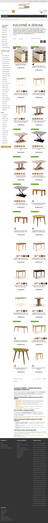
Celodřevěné (6, 59)
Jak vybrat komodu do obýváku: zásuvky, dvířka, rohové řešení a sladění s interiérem (40, 488)
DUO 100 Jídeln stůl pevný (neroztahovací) (39, 108)
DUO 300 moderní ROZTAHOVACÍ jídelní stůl (21, 190)
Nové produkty (4, 444)
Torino (4, 138)
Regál (4, 93)
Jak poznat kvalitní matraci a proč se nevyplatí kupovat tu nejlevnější (40, 445)
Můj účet (30, 1)
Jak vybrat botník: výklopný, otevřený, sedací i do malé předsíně (40, 501)
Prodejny (19, 457)
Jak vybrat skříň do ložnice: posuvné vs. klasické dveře (40, 451)
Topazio (5, 134)
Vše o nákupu (20, 452)
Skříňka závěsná (6, 97)
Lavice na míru (6, 83)
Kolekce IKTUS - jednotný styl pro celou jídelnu (40, 464)
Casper (4, 116)
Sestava (5, 95)
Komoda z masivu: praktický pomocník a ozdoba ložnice (40, 459)
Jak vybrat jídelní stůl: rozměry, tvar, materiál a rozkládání (40, 468)
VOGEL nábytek (39, 391)
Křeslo (4, 77)
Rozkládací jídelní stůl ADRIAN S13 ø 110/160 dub (39, 218)
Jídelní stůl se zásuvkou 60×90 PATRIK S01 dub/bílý (21, 80)
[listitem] (33, 64)
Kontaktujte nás (20, 454)
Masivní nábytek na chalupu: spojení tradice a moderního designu (40, 462)
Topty (4, 136)
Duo (4, 122)
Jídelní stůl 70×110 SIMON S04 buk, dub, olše (39, 272)
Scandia (5, 132)
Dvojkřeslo (5, 65)
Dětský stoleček (6, 67)
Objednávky (3, 512)
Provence (5, 130)
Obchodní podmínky (21, 448)
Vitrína (4, 103)
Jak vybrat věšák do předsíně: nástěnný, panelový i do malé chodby (40, 503)
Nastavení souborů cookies (7, 520)
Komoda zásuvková (6, 73)
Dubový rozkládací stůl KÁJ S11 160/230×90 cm (39, 190)
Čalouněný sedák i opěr (6, 107)
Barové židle (4, 41)
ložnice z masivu (39, 416)
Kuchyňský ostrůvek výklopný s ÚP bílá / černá (39, 53)
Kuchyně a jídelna (5, 26)
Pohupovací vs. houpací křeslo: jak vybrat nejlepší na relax (40, 474)
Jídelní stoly (4, 28)
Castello (5, 118)
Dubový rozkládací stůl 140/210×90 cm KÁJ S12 (21, 218)
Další (44, 378)
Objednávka (36, 1)
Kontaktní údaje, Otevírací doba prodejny (22, 450)
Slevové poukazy (4, 516)
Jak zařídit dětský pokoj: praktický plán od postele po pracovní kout (40, 470)
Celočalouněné (6, 61)
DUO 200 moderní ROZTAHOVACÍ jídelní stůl (39, 163)
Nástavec (5, 85)
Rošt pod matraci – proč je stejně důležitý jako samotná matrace (40, 447)
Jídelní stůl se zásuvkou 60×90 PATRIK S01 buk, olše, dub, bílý (21, 245)
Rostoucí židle (5, 43)
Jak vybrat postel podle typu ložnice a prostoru (40, 443)
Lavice (4, 81)
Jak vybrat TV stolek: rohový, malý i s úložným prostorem (40, 482)
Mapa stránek (20, 455)
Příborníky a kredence (4, 37)
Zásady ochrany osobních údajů (22, 445)
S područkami (6, 99)
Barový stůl (5, 57)
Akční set (5, 114)
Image (4, 124)
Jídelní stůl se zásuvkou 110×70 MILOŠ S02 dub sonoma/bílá (39, 80)
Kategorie (5, 16)
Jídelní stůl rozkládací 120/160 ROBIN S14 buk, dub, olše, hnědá (39, 327)
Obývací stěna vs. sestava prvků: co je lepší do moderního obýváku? (40, 484)
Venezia (5, 142)
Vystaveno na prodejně (6, 448)
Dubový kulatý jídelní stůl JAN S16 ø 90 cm (21, 355)
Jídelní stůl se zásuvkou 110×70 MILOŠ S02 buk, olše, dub (39, 245)
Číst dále (15, 35)
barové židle (25, 406)
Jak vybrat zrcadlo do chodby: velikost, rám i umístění (40, 505)
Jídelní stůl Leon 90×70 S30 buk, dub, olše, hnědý (21, 108)
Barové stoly (4, 39)
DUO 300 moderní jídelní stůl (39, 135)
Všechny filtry (6, 146)
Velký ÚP (5, 140)
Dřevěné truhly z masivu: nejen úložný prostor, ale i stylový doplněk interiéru (40, 457)
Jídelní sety (4, 32)
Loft (4, 128)
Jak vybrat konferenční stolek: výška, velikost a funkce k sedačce (40, 480)
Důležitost (23, 39)
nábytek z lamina (18, 417)
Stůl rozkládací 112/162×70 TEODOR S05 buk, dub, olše (21, 300)
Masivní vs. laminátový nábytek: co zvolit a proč (40, 449)
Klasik (4, 126)
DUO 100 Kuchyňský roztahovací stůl (21, 163)
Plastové (5, 87)
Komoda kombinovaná (6, 71)
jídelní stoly (24, 432)
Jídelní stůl (5, 69)
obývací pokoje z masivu (28, 416)
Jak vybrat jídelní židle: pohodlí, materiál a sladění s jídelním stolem (40, 466)
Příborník (5, 91)
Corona (5, 120)
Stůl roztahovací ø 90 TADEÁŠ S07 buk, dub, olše (39, 300)
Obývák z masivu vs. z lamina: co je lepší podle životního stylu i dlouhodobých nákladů (40, 497)
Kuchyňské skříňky (6, 47)
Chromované (6, 63)
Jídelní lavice (5, 34)
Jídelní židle (4, 30)
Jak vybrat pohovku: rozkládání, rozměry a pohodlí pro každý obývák (40, 476)
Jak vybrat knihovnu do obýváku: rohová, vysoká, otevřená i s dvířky (40, 486)
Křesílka (4, 79)
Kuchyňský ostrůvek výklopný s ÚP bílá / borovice (21, 52)
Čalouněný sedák (6, 105)
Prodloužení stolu (6, 89)
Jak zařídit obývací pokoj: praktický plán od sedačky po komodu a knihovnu (40, 499)
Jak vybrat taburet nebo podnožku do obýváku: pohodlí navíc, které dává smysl (40, 495)
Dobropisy (3, 513)
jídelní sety (40, 432)
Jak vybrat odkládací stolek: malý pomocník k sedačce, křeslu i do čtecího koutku (40, 491)
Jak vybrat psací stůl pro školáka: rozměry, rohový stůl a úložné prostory (40, 472)
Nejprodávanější (4, 446)
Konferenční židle (6, 75)
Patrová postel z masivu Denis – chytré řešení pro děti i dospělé (40, 453)
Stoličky (4, 101)
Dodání (18, 443)
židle (32, 432)
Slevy (2, 443)
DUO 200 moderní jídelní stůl (21, 135)
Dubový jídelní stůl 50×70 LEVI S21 (39, 355)
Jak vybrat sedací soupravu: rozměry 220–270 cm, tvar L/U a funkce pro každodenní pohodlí (40, 478)
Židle (4, 109)
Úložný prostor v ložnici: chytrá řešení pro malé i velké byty (40, 455)
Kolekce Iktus (5, 45)
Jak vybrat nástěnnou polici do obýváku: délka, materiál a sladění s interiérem (40, 493)
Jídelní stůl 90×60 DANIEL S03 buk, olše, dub (21, 272)
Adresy (2, 515)
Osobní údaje (4, 510)
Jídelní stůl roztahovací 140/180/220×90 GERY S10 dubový (21, 327)
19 (39, 378)
